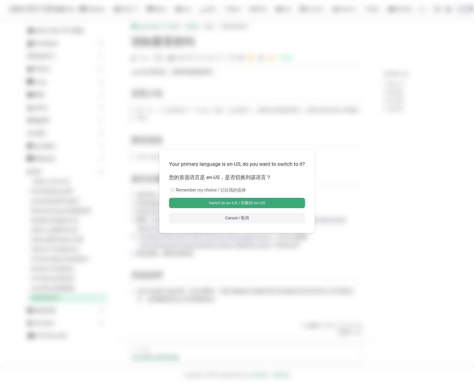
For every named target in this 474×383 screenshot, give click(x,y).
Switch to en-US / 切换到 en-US (237, 203)
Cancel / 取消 (237, 218)
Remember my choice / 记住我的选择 (211, 190)
